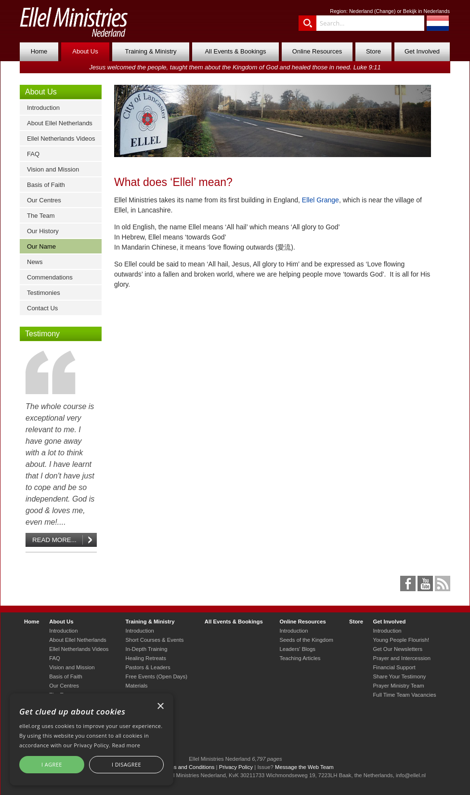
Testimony (42, 334)
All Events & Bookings (235, 51)
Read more (126, 745)
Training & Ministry (150, 51)
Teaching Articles (299, 658)
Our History (43, 231)
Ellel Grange (320, 200)
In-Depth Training (147, 649)
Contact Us (42, 308)
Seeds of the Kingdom (306, 640)
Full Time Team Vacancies (404, 695)
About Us (85, 51)
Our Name (41, 246)
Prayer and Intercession (402, 658)
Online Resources (317, 51)
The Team (41, 215)
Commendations (50, 277)
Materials (137, 686)
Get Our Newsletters (397, 649)
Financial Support (394, 667)
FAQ (33, 154)
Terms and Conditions (188, 767)
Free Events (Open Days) (156, 676)
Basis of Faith (46, 184)
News (35, 261)
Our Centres (44, 200)
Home (39, 51)
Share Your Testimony (399, 676)
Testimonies (43, 292)
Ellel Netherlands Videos (61, 138)
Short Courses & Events (155, 640)
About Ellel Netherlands (59, 123)
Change (385, 11)
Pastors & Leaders (148, 667)
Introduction (43, 107)
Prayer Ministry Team (398, 686)
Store (373, 51)
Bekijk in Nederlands (426, 11)
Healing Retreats (146, 658)
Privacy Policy (236, 767)
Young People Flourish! (401, 640)
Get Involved (422, 51)
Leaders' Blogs (297, 649)
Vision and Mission (53, 169)
